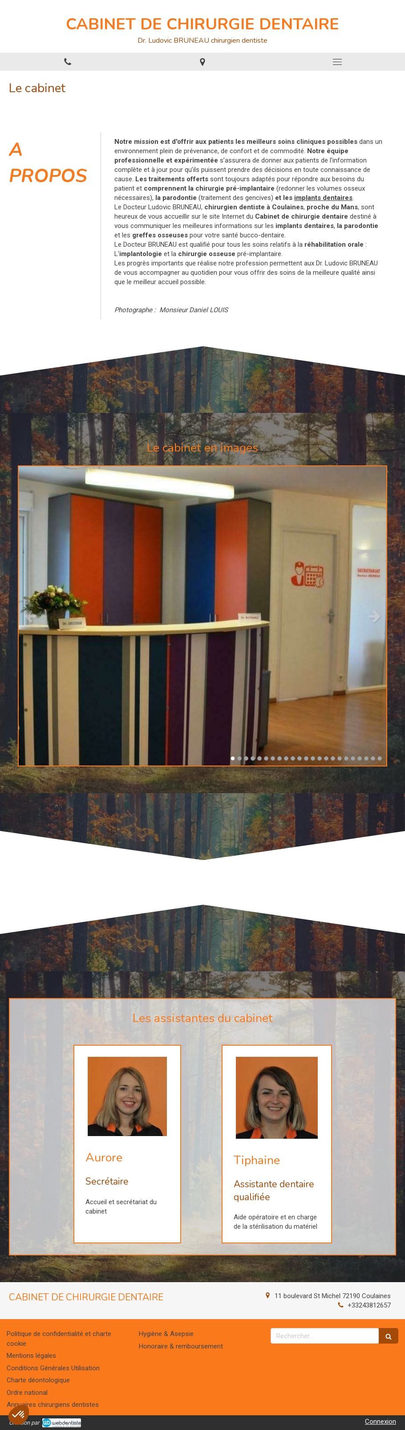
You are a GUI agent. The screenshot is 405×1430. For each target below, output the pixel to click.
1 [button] (233, 758)
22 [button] (373, 758)
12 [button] (306, 758)
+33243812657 (369, 1305)
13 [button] (313, 758)
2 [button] (239, 758)
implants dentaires (323, 198)
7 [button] (273, 758)
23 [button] (379, 758)
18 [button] (346, 758)
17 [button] (339, 758)
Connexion (380, 1422)
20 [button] (359, 758)
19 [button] (353, 758)
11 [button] (299, 758)
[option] (202, 616)
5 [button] (259, 758)
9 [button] (286, 758)
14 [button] (319, 758)
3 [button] (246, 758)
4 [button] (253, 758)
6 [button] (266, 758)
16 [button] (333, 758)
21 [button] (366, 758)
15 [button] (326, 758)
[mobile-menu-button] (337, 62)
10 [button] (293, 758)
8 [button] (279, 758)
